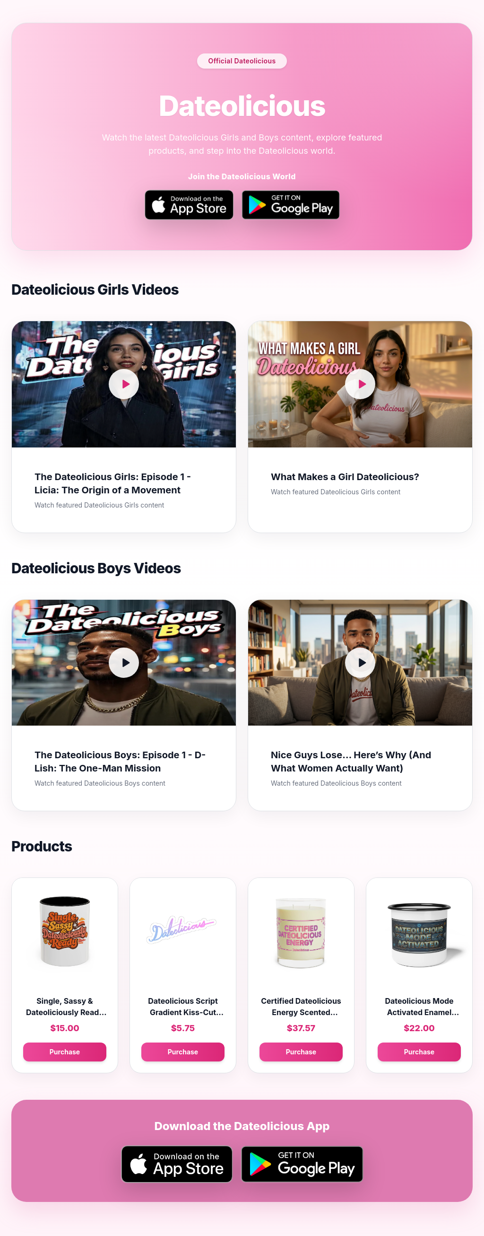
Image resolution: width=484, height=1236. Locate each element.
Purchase (65, 1052)
